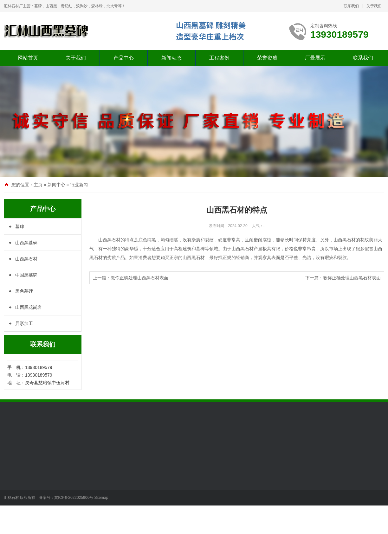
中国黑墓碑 (26, 274)
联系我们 (351, 6)
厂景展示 (315, 57)
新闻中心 (56, 184)
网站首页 (28, 57)
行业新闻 (79, 184)
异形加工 (24, 323)
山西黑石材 (26, 258)
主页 (38, 184)
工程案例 (219, 57)
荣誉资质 (267, 57)
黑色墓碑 (24, 291)
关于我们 (374, 6)
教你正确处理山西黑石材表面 (139, 277)
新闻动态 (171, 57)
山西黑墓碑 (26, 242)
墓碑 (19, 226)
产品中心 (123, 57)
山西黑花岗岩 (28, 307)
